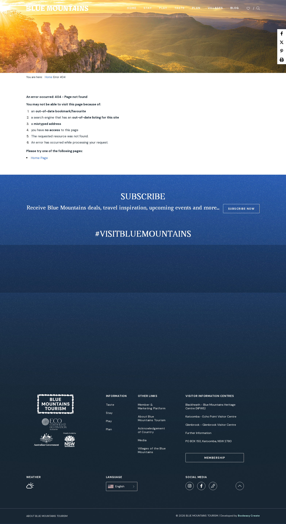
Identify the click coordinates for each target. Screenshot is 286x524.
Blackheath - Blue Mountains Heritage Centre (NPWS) (210, 406)
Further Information (198, 433)
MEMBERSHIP (214, 458)
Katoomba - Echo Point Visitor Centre (210, 416)
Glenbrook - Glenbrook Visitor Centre (210, 425)
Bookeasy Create (249, 515)
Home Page (39, 158)
